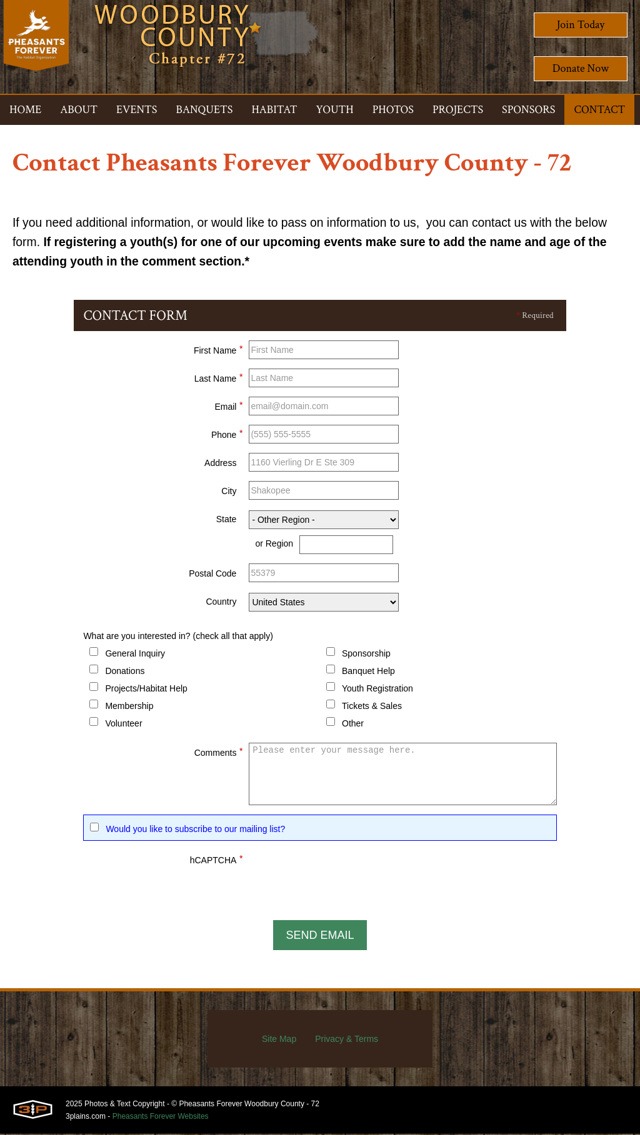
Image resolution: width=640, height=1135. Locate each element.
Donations (124, 673)
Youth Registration (377, 690)
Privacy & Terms (346, 1040)
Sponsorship (366, 655)
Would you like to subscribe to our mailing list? (195, 831)
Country (221, 603)
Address (220, 465)
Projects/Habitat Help (146, 690)
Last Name (218, 378)
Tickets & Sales (372, 708)
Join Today (581, 24)
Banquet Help (368, 673)
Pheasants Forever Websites (160, 1117)
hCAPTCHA (216, 860)
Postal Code (212, 575)
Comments (218, 753)
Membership (129, 708)
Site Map (279, 1040)
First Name (218, 350)
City (228, 493)
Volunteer (123, 725)
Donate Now (580, 68)
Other (353, 725)
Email (228, 407)
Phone (226, 435)
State (226, 521)
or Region (274, 545)
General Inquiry (135, 655)
